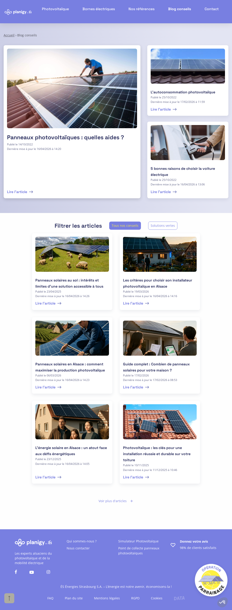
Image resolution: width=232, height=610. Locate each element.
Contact (211, 11)
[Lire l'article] (72, 91)
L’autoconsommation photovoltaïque (183, 92)
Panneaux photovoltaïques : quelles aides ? (65, 137)
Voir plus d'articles (116, 501)
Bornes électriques (106, 11)
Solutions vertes (163, 225)
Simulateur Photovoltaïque (138, 541)
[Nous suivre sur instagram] (48, 572)
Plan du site (74, 598)
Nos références (145, 11)
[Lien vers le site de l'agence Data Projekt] (179, 598)
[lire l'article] (188, 69)
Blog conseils (181, 11)
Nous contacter (78, 548)
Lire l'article (20, 192)
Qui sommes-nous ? (82, 541)
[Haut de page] (9, 598)
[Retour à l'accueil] (18, 11)
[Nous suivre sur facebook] (16, 572)
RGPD (135, 598)
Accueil (9, 35)
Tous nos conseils (125, 225)
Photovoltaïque (66, 11)
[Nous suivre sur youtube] (31, 572)
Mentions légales (107, 598)
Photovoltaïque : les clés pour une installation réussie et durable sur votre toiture (157, 453)
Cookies (156, 598)
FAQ (50, 598)
